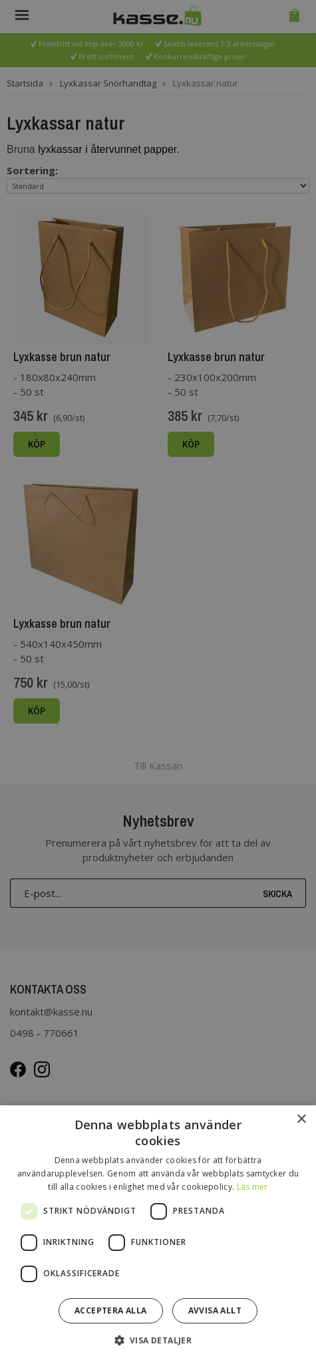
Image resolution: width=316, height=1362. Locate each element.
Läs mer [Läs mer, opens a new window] (252, 1186)
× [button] (301, 1120)
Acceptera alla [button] (111, 1310)
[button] (158, 1339)
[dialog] (158, 681)
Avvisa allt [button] (214, 1310)
